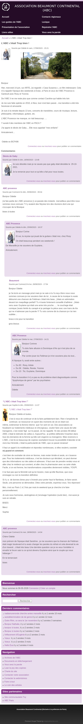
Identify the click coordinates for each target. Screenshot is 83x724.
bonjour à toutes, (12, 628)
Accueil (5, 17)
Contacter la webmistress (15, 678)
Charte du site (10, 671)
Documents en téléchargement (18, 661)
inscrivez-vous (51, 146)
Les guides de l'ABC (11, 22)
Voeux (8, 642)
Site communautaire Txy (15, 697)
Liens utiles (7, 32)
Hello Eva (9, 645)
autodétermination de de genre (18, 617)
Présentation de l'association (16, 27)
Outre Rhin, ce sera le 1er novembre (21, 620)
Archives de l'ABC (12, 658)
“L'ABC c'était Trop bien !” (15, 401)
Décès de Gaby (10, 156)
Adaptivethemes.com (51, 721)
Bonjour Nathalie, (12, 624)
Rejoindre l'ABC (49, 27)
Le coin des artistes (13, 685)
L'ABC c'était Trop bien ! (20, 409)
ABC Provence (13, 224)
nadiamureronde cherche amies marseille (23, 613)
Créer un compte (47, 588)
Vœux (7, 638)
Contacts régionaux (51, 17)
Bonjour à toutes (12, 631)
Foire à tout (9, 682)
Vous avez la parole (51, 32)
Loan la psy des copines (15, 668)
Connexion (33, 588)
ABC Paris (9, 700)
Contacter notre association (16, 675)
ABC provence (10, 188)
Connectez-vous (35, 146)
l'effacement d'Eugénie (15, 635)
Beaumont (14, 281)
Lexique (45, 22)
